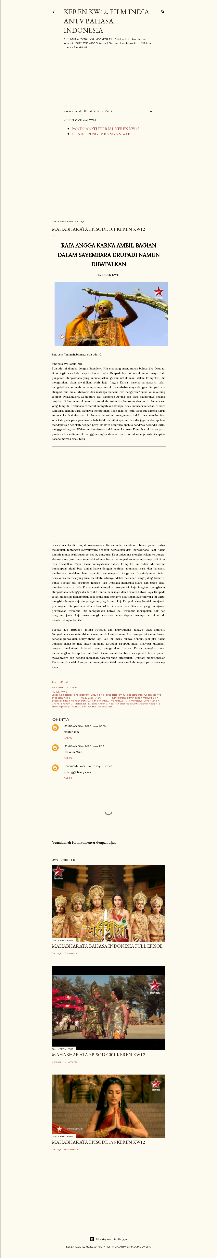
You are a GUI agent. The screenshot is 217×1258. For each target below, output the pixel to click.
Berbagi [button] (79, 221)
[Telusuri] (162, 11)
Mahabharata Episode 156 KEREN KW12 (98, 1142)
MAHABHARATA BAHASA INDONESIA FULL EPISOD (107, 946)
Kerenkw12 (71, 766)
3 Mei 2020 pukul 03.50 (92, 726)
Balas (68, 737)
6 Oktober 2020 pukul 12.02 (96, 766)
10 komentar (71, 1061)
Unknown (70, 726)
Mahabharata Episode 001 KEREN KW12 (98, 1054)
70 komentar (71, 1149)
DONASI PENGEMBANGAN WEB (100, 133)
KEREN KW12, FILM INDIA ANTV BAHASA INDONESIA (106, 21)
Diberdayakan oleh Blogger (108, 1239)
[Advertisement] (108, 79)
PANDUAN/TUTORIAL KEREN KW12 (105, 128)
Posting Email (60, 682)
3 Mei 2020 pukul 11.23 (91, 746)
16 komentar (71, 953)
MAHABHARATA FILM (64, 687)
